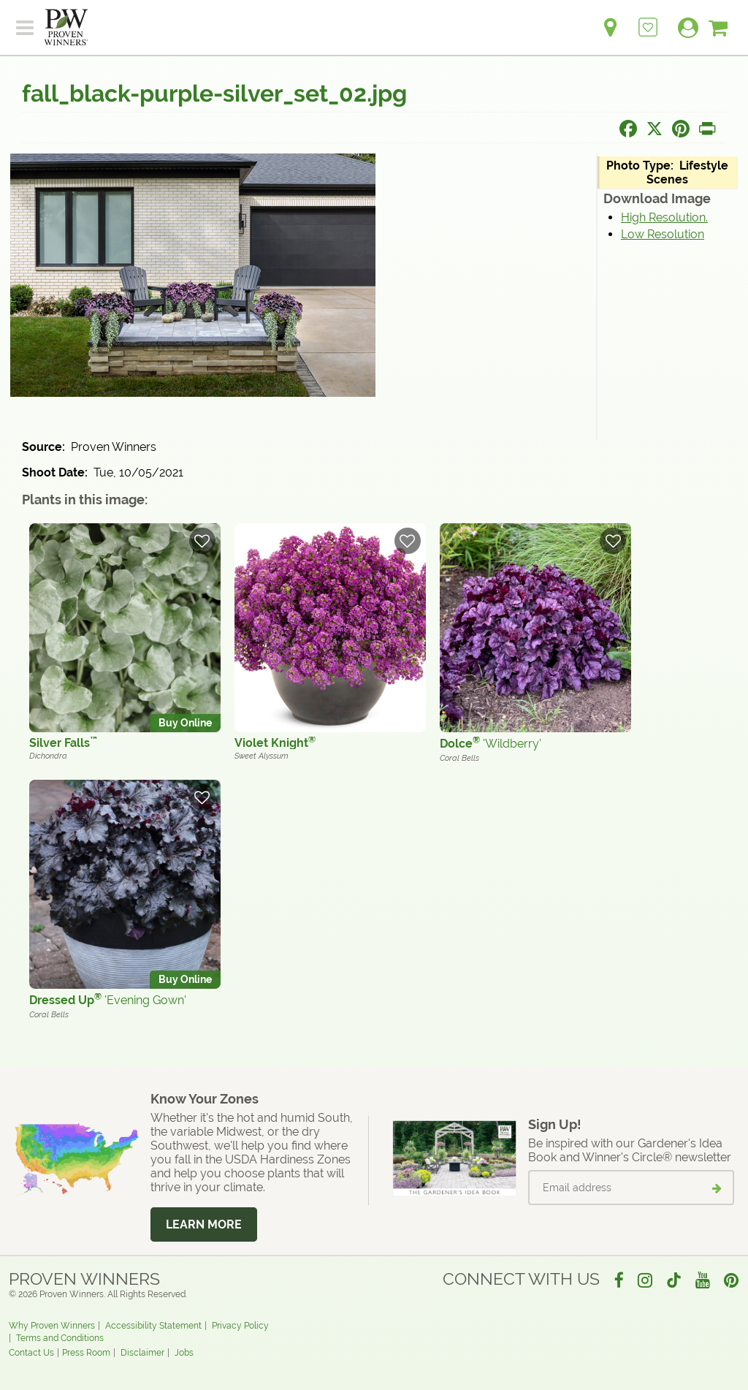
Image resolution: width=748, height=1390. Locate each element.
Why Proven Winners (52, 1326)
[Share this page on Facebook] (628, 128)
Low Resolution (662, 234)
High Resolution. (664, 217)
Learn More (204, 1224)
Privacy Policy (240, 1326)
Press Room (86, 1353)
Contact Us (31, 1353)
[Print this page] (707, 128)
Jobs (184, 1353)
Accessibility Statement (153, 1326)
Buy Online (185, 723)
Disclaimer (142, 1353)
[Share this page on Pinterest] (681, 128)
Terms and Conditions (60, 1338)
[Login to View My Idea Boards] (647, 19)
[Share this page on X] (654, 128)
